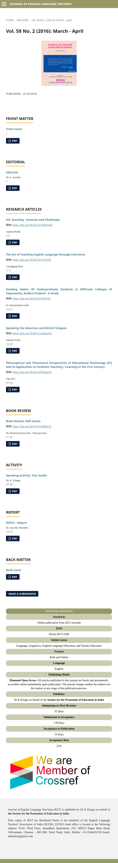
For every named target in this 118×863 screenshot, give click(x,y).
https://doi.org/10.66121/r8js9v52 (32, 298)
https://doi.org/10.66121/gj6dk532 (32, 426)
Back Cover (13, 570)
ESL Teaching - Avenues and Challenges (33, 220)
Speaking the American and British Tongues (36, 328)
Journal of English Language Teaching (40, 4)
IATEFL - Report (16, 523)
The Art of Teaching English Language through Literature (45, 254)
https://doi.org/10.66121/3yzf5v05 (32, 259)
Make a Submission (22, 594)
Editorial (12, 172)
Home (10, 20)
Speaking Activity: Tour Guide (26, 475)
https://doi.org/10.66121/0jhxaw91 (32, 372)
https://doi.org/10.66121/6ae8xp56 (32, 333)
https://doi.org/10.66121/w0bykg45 (33, 225)
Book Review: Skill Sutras (23, 421)
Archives (23, 20)
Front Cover (14, 129)
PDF (14, 141)
